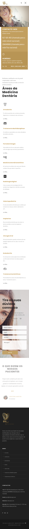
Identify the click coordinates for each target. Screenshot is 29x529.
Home (6, 464)
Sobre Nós (7, 468)
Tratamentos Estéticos (10, 476)
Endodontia (7, 460)
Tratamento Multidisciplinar (11, 472)
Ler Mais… (5, 118)
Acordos (7, 452)
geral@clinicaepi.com (8, 320)
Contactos (7, 456)
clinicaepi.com (10, 500)
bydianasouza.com (14, 525)
